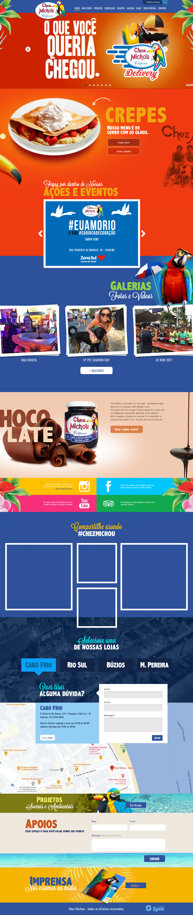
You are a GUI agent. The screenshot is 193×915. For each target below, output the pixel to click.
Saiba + (135, 885)
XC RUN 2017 (164, 359)
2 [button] (90, 85)
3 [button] (94, 85)
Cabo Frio (38, 665)
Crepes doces (124, 142)
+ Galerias (96, 370)
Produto (98, 8)
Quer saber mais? (127, 429)
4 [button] (98, 85)
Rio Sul (77, 665)
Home (77, 8)
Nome (133, 693)
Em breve (136, 805)
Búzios (116, 665)
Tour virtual (149, 8)
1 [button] (86, 85)
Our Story (87, 8)
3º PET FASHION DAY (96, 359)
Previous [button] (40, 233)
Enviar (157, 737)
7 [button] (110, 85)
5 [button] (102, 85)
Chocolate (110, 8)
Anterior (28, 49)
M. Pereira (154, 665)
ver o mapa (47, 737)
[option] (92, 233)
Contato (162, 8)
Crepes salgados (124, 151)
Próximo (165, 49)
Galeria (130, 8)
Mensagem (133, 723)
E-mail (133, 706)
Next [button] (143, 233)
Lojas (138, 8)
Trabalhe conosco (153, 2)
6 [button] (106, 85)
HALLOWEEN (29, 359)
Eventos (121, 8)
